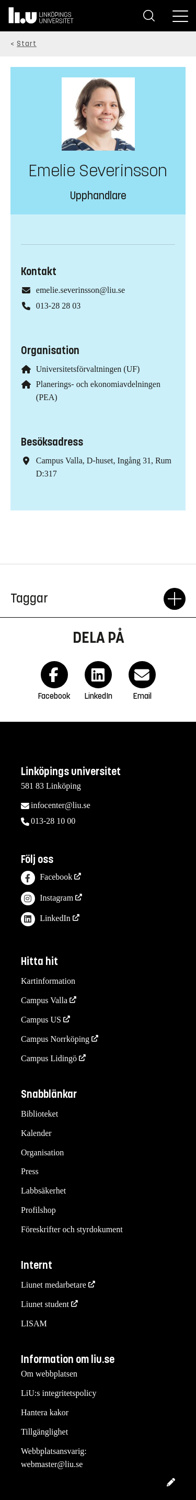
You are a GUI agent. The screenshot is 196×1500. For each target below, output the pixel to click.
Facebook (46, 878)
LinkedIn (46, 919)
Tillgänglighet (44, 1431)
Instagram (47, 899)
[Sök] (149, 15)
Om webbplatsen (49, 1373)
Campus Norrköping (55, 1039)
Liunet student (45, 1304)
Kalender (36, 1133)
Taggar (87, 599)
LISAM (34, 1323)
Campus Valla (44, 1000)
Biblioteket (39, 1113)
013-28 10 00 (53, 820)
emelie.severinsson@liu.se (80, 290)
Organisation (42, 1152)
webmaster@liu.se (52, 1464)
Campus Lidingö (49, 1058)
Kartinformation (48, 980)
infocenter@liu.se (60, 805)
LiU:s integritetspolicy (58, 1393)
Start (27, 43)
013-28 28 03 (58, 305)
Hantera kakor (44, 1412)
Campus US (41, 1019)
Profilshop (38, 1210)
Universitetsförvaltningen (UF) (88, 369)
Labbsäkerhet (43, 1190)
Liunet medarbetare (53, 1284)
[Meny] (180, 15)
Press (30, 1171)
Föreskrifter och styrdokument (72, 1229)
